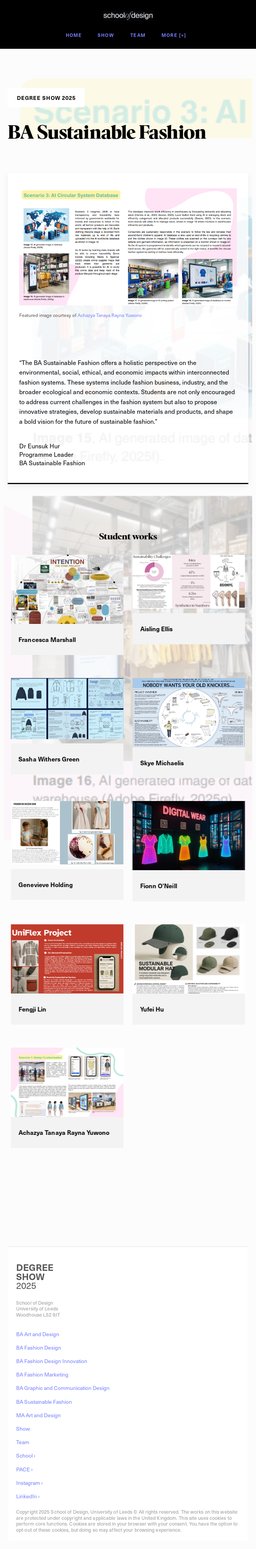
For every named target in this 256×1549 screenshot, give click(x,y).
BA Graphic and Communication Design (63, 1387)
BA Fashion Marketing (42, 1374)
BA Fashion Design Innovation (51, 1361)
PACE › (24, 1469)
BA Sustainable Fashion (44, 1401)
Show (106, 35)
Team (138, 35)
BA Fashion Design (38, 1347)
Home (74, 35)
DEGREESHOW (34, 1271)
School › (25, 1455)
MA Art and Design (38, 1415)
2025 (26, 1285)
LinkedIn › (28, 1496)
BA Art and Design (37, 1334)
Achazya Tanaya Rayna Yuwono (110, 315)
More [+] (173, 35)
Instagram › (29, 1482)
